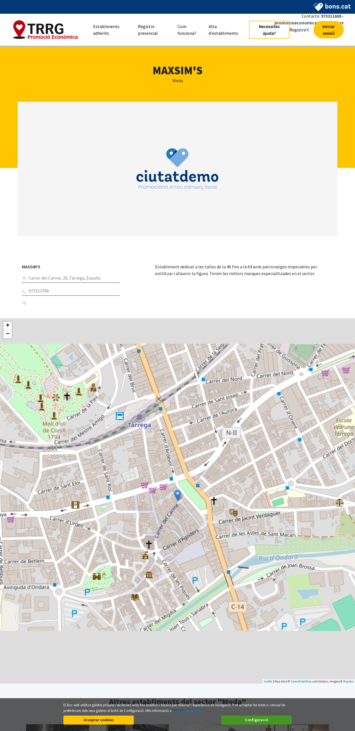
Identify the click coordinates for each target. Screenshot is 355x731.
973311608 (331, 16)
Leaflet (268, 681)
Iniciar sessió (328, 30)
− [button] (8, 334)
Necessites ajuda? (269, 30)
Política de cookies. (187, 710)
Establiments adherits (106, 30)
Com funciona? (187, 30)
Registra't (299, 30)
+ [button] (8, 326)
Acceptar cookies (99, 719)
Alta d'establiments (223, 30)
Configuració (256, 719)
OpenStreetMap (301, 681)
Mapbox (348, 681)
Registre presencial (148, 30)
